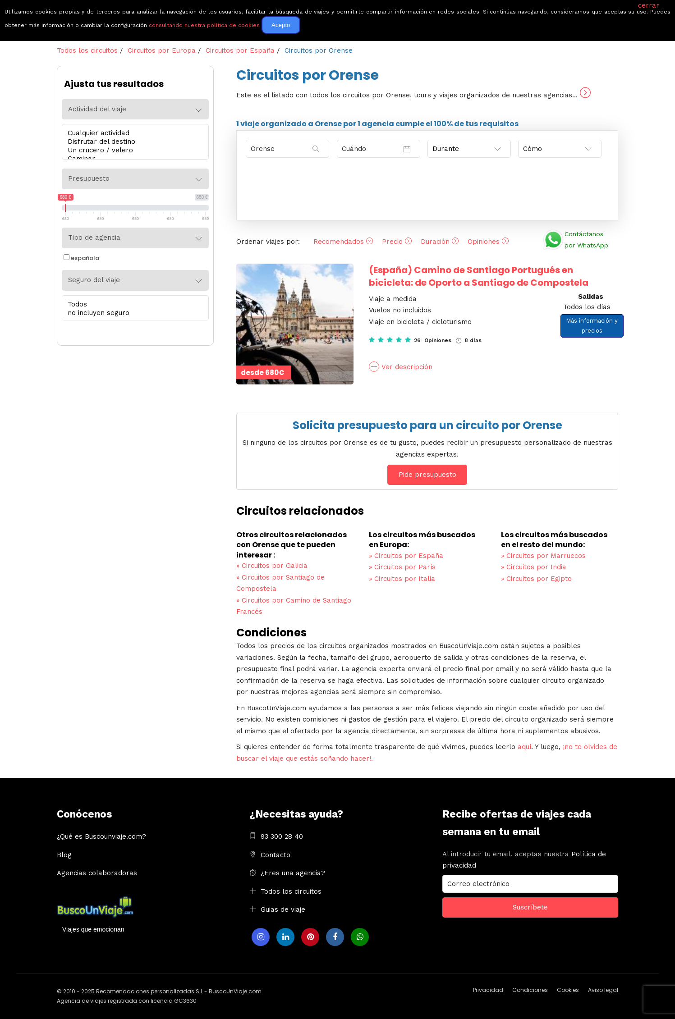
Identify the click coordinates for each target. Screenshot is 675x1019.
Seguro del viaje (94, 280)
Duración (440, 242)
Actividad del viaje (97, 109)
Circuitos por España (406, 556)
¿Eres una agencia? (293, 873)
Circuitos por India (533, 567)
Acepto (280, 25)
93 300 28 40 (282, 836)
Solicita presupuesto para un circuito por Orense (427, 425)
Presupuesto (89, 178)
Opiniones (488, 242)
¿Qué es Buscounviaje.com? (101, 836)
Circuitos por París (402, 567)
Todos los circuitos (291, 891)
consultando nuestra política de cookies (204, 25)
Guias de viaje (283, 909)
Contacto (275, 855)
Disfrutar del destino (133, 141)
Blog (64, 855)
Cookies (568, 990)
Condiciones (530, 990)
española (81, 258)
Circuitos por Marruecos (543, 556)
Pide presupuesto (427, 475)
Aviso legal (603, 990)
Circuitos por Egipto (536, 579)
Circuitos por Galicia (272, 566)
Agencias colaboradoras (97, 873)
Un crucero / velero (133, 150)
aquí (524, 747)
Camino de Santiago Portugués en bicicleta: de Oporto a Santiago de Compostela (478, 276)
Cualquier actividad (133, 133)
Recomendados (343, 242)
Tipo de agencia (94, 237)
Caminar (133, 159)
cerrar (648, 5)
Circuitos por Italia (402, 579)
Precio (397, 242)
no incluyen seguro (133, 313)
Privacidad (488, 990)
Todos (133, 304)
